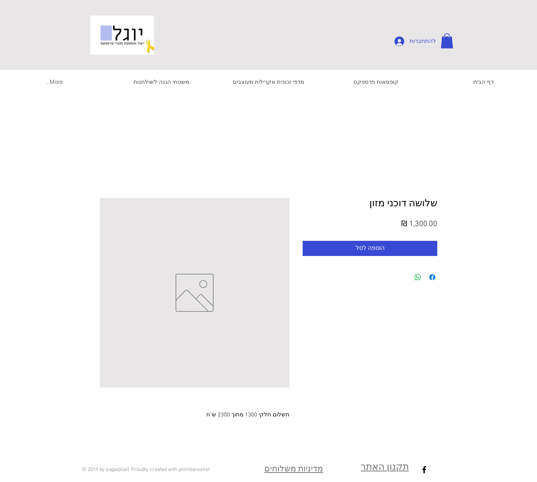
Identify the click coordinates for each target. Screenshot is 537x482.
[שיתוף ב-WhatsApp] (417, 277)
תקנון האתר (385, 467)
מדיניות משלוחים (293, 469)
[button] (447, 40)
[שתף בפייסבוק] (432, 277)
